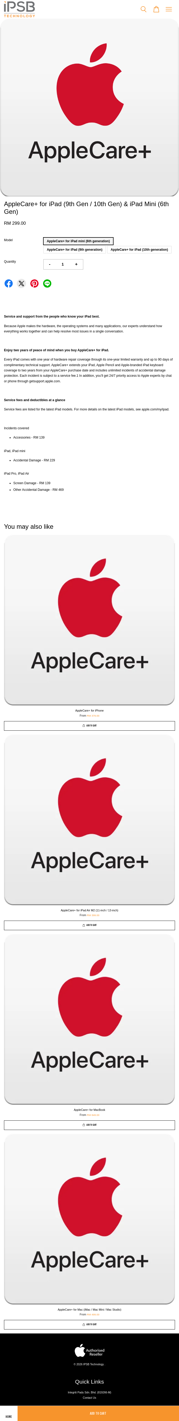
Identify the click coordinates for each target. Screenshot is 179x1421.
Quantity (10, 261)
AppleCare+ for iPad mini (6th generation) (78, 241)
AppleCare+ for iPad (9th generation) (74, 250)
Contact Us (89, 1397)
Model (8, 240)
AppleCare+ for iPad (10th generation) (139, 250)
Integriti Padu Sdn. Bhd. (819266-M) (89, 1392)
